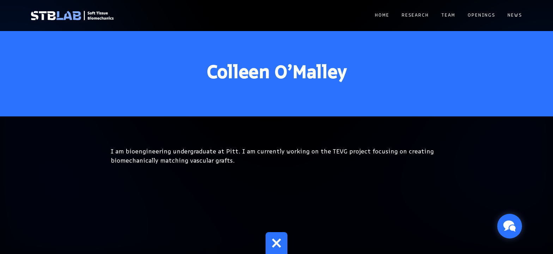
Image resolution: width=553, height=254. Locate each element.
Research (415, 15)
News (515, 15)
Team (448, 15)
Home (382, 15)
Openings (481, 15)
